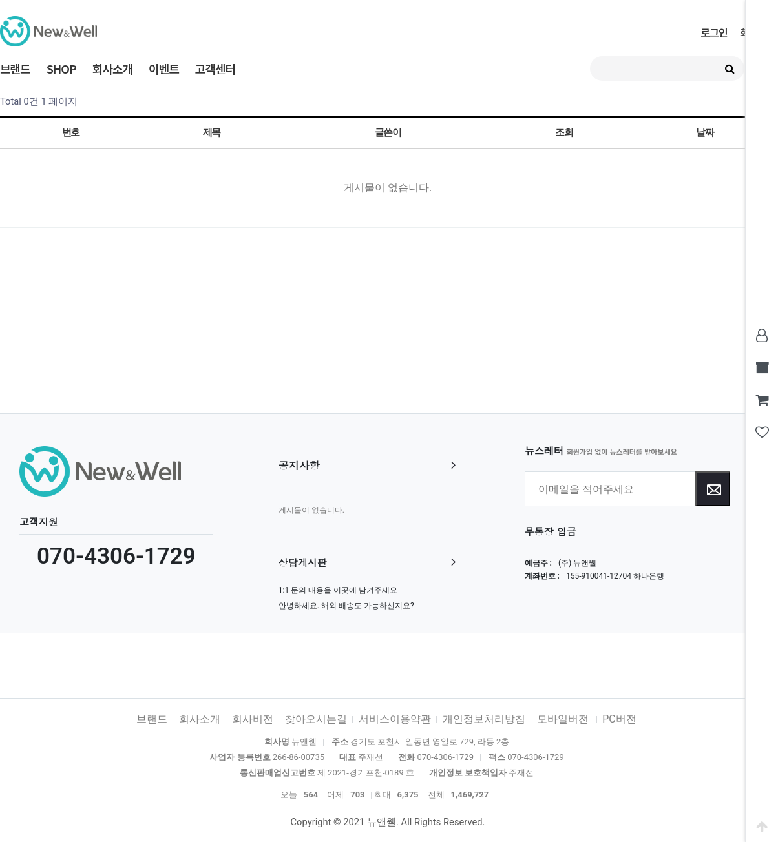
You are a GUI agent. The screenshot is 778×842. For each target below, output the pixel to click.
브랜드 (15, 68)
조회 (564, 132)
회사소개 (112, 68)
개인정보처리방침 (484, 719)
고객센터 (215, 68)
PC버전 (619, 719)
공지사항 (299, 465)
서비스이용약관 (395, 719)
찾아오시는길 (316, 719)
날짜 (704, 132)
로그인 (713, 32)
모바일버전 (564, 719)
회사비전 (252, 719)
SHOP (61, 68)
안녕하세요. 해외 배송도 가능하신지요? (346, 605)
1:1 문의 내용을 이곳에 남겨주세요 (338, 590)
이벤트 (164, 68)
